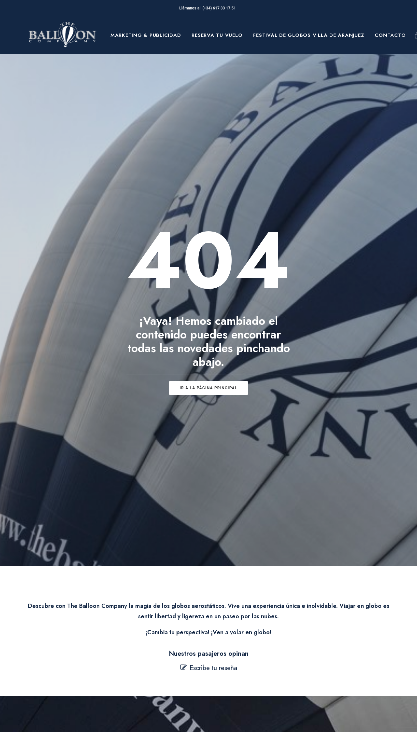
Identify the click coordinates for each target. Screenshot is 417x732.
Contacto (390, 35)
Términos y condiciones (249, 652)
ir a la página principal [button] (208, 252)
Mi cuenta (145, 690)
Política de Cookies (244, 662)
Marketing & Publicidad (145, 35)
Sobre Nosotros (66, 649)
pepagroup (107, 719)
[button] (208, 397)
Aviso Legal (234, 642)
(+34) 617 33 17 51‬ (220, 8)
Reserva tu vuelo (217, 35)
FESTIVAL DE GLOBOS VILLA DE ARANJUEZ (308, 35)
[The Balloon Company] (62, 35)
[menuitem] (146, 35)
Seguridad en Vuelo (158, 657)
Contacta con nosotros (161, 674)
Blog (51, 680)
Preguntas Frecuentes (160, 642)
